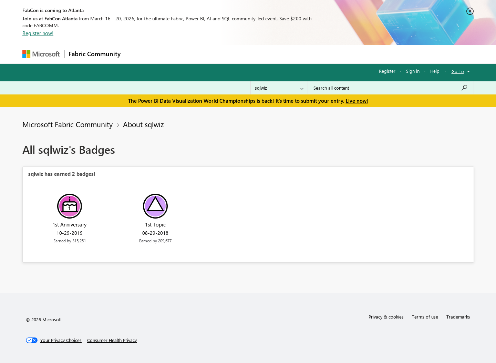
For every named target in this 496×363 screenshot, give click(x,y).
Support (312, 54)
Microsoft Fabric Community (67, 124)
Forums (136, 54)
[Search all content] (391, 87)
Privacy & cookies (386, 317)
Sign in (413, 71)
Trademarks (458, 317)
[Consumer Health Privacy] (112, 340)
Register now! (37, 33)
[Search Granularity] (279, 87)
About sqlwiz (143, 124)
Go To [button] (458, 71)
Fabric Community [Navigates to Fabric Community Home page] (95, 54)
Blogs (256, 54)
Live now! (357, 100)
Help (435, 71)
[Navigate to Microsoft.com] (41, 54)
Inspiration (166, 54)
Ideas (194, 54)
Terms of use (425, 317)
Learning (282, 54)
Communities (225, 54)
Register (387, 71)
